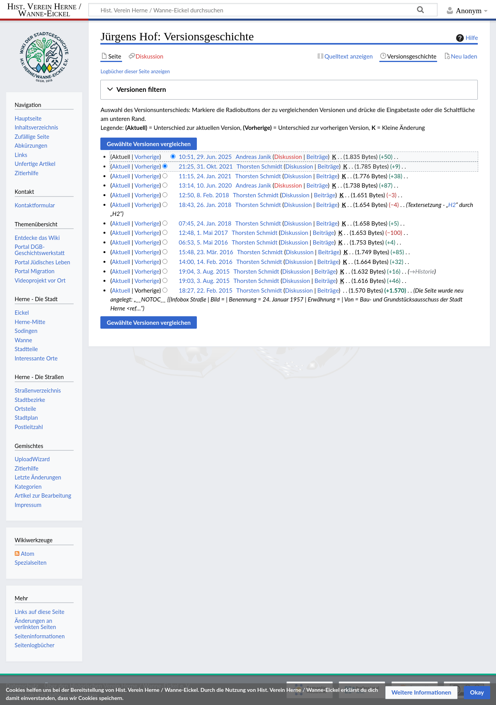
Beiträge (317, 156)
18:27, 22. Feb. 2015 (205, 290)
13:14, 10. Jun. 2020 (205, 185)
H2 (452, 204)
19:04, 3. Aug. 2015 (204, 271)
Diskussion (288, 156)
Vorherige (146, 156)
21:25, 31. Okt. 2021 (205, 166)
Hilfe (466, 38)
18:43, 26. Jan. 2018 (205, 204)
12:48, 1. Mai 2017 (203, 232)
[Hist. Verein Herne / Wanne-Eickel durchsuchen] (263, 9)
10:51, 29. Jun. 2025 (205, 156)
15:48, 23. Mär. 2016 (206, 251)
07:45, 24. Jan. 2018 (205, 223)
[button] (289, 90)
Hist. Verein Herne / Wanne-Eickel (44, 10)
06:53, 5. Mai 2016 (203, 242)
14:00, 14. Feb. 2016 (205, 261)
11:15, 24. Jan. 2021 (205, 175)
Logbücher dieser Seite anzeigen (135, 71)
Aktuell (121, 166)
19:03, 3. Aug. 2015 (204, 280)
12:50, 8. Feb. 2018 (204, 194)
